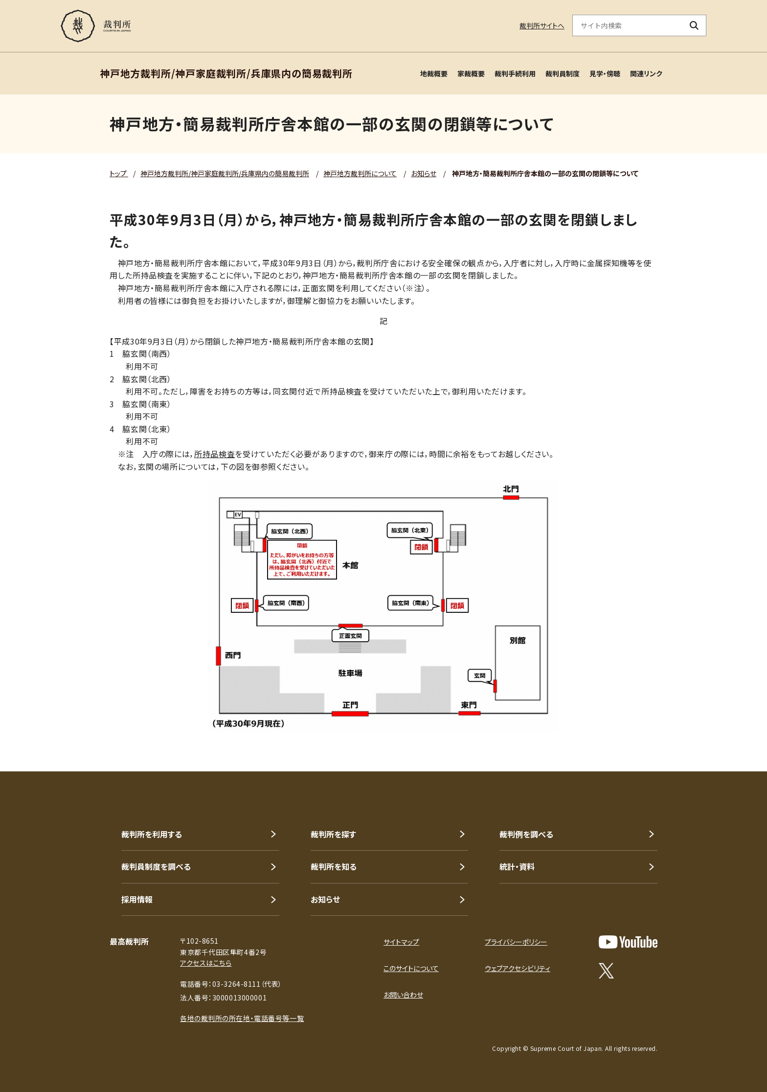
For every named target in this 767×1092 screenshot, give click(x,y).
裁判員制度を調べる (156, 866)
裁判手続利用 (515, 73)
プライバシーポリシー (516, 942)
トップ (119, 173)
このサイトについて (411, 968)
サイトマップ (401, 942)
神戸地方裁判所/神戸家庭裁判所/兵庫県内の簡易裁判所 (224, 173)
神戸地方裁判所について (360, 173)
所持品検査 (214, 454)
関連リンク (646, 73)
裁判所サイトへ (541, 25)
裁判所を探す (333, 834)
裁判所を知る (334, 866)
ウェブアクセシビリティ (517, 968)
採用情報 (137, 899)
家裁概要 (471, 73)
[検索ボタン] (694, 25)
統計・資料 (517, 866)
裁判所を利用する (151, 834)
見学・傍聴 (604, 73)
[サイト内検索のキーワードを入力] (627, 25)
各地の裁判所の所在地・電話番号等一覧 (242, 1018)
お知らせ (423, 173)
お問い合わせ (403, 994)
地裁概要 (434, 73)
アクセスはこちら (205, 963)
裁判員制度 (562, 73)
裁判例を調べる (526, 834)
